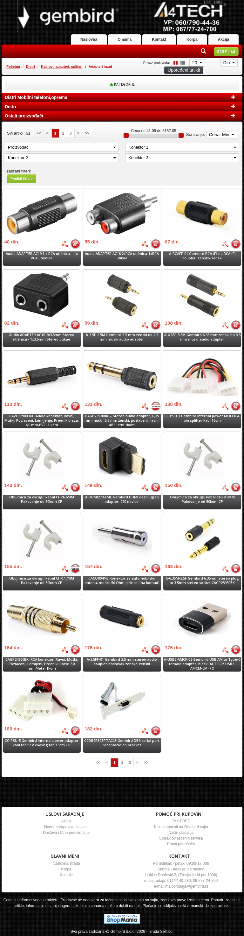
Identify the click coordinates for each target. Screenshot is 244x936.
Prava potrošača (181, 844)
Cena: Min (220, 134)
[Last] (87, 133)
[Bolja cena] (65, 244)
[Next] (78, 133)
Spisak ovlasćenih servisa (181, 838)
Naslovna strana (66, 863)
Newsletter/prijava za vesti (66, 827)
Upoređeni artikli (184, 70)
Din (227, 62)
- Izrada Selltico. (159, 931)
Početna (13, 66)
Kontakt (159, 39)
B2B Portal (226, 51)
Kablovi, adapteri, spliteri (62, 66)
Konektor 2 (62, 157)
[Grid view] (174, 62)
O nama (125, 39)
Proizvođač (62, 147)
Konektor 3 (182, 157)
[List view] (182, 62)
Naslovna (88, 39)
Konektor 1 (182, 147)
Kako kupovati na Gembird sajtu (181, 827)
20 (195, 62)
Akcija (223, 39)
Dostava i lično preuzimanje (66, 832)
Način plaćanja (180, 832)
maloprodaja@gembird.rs (186, 886)
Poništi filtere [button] (21, 178)
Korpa (192, 39)
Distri (30, 66)
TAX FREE (181, 821)
